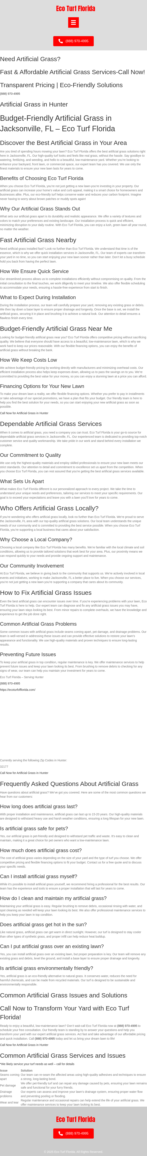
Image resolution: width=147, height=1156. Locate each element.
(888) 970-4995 (10, 93)
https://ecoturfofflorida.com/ (17, 689)
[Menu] (73, 22)
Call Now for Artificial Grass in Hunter (24, 413)
